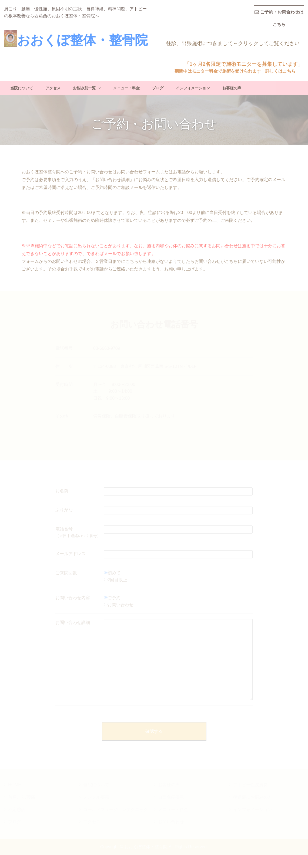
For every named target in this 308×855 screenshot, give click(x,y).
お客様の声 (231, 88)
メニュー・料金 (126, 88)
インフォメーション (193, 88)
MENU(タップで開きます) (299, 7)
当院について (21, 88)
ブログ (157, 88)
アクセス (53, 88)
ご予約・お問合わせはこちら (279, 18)
